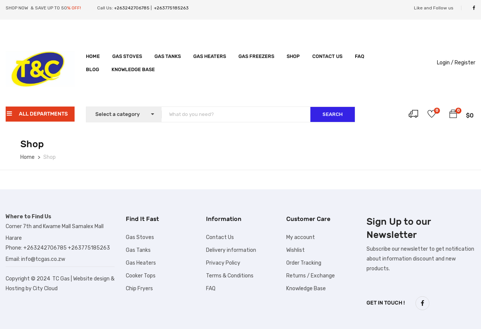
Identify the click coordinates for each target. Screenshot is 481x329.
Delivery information (231, 250)
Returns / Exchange (310, 276)
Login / (445, 62)
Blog (92, 69)
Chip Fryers (139, 288)
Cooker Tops (141, 276)
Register (465, 62)
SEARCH (332, 114)
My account (300, 237)
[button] (453, 115)
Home (93, 56)
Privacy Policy (223, 263)
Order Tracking (303, 263)
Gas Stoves (127, 56)
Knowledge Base (133, 69)
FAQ (359, 56)
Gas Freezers (256, 56)
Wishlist (295, 250)
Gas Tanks (167, 56)
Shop (293, 56)
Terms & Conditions (229, 276)
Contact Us (327, 56)
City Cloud (45, 288)
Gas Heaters (209, 56)
